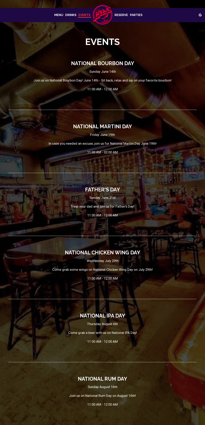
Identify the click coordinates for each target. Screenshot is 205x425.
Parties (136, 15)
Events (84, 15)
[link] (102, 15)
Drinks (70, 15)
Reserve (121, 15)
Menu (58, 15)
